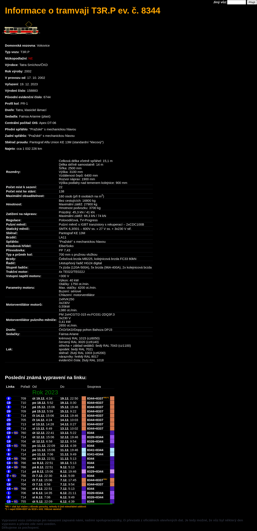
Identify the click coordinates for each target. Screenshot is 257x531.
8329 (90, 471)
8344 (90, 398)
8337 (99, 398)
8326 (90, 437)
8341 (90, 450)
